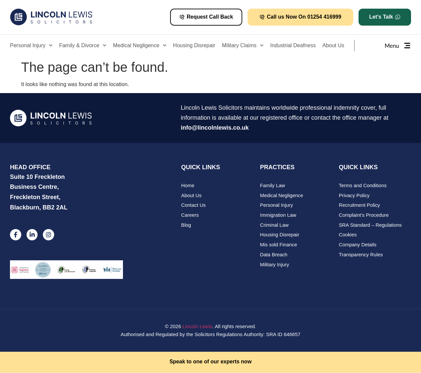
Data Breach (274, 255)
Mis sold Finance (279, 245)
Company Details (358, 245)
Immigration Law (278, 215)
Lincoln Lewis (197, 326)
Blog (186, 225)
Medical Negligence (139, 45)
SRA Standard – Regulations (370, 225)
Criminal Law (274, 225)
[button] (385, 17)
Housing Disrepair (194, 45)
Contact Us (193, 205)
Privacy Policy (354, 195)
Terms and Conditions (363, 185)
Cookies (348, 235)
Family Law (272, 185)
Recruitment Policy (359, 205)
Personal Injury (31, 45)
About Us (333, 45)
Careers (190, 215)
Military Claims (242, 45)
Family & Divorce (82, 45)
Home (187, 185)
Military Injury (274, 265)
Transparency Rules (361, 255)
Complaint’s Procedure (364, 215)
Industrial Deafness (293, 45)
